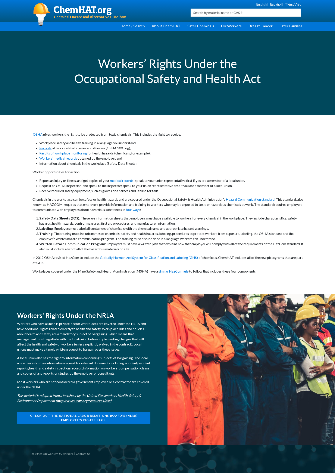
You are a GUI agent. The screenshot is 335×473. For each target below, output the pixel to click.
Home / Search (132, 26)
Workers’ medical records (58, 158)
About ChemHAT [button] (166, 26)
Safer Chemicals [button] (200, 26)
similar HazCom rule (173, 271)
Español (276, 4)
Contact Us (83, 453)
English (261, 4)
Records (45, 148)
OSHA (38, 134)
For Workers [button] (231, 26)
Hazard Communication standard (250, 199)
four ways (133, 210)
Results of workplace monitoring (63, 153)
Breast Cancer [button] (260, 26)
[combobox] (246, 13)
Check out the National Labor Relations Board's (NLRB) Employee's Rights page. (83, 418)
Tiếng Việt (293, 4)
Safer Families (291, 26)
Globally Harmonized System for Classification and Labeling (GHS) (149, 257)
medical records (122, 180)
